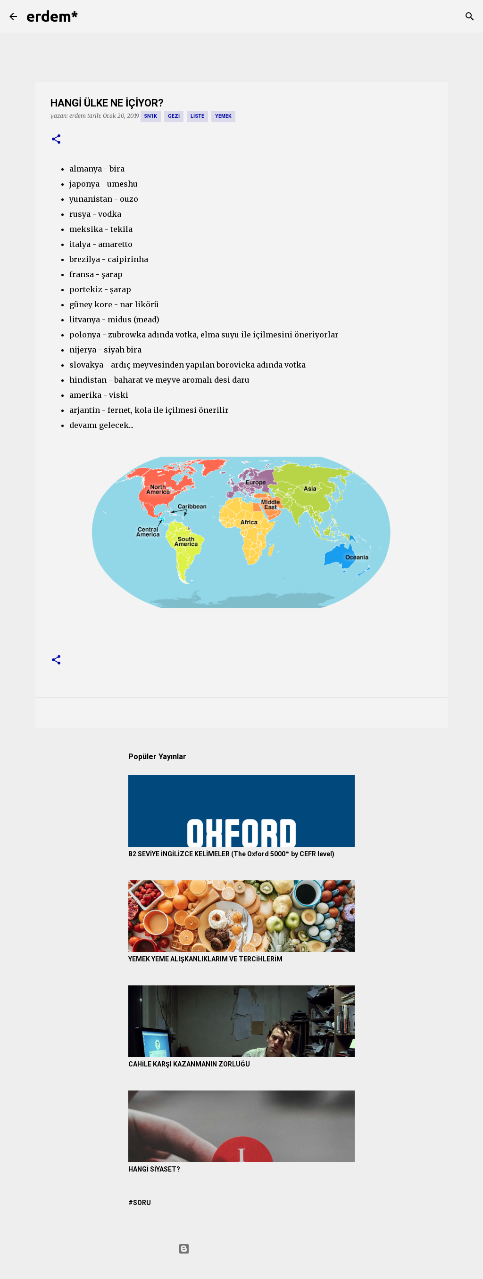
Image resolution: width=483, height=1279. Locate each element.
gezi (174, 116)
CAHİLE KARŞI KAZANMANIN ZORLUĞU (189, 1064)
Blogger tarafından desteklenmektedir (241, 1249)
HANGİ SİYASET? (154, 1169)
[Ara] (91, 16)
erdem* (52, 16)
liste (197, 116)
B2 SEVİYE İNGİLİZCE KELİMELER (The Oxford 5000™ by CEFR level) (231, 854)
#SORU (139, 1202)
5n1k (150, 116)
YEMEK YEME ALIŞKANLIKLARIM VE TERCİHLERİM (205, 959)
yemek (223, 116)
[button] (56, 139)
